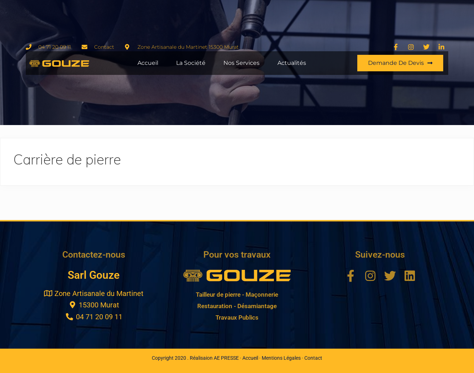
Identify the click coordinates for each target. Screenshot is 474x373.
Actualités (291, 62)
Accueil (147, 62)
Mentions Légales (281, 358)
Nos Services (241, 62)
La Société (190, 62)
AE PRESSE (226, 358)
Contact (313, 358)
